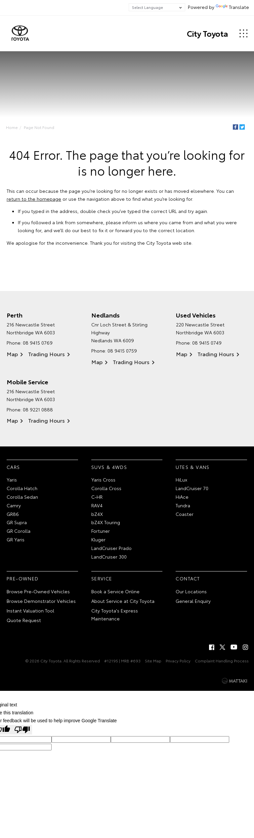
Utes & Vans (192, 467)
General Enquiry (193, 601)
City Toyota (207, 33)
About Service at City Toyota (122, 601)
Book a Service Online (115, 591)
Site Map (153, 661)
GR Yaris (15, 539)
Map (12, 354)
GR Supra (17, 522)
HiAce (182, 497)
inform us (132, 222)
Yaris (12, 480)
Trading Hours (46, 354)
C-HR (97, 497)
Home (12, 127)
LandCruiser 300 (109, 556)
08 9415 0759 (122, 351)
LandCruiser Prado (111, 548)
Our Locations (191, 591)
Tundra (183, 505)
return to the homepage (34, 198)
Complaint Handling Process (222, 661)
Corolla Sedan (22, 497)
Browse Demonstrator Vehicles (41, 601)
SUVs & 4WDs (109, 467)
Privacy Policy (178, 661)
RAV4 (97, 505)
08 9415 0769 (38, 343)
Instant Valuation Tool (30, 610)
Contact (188, 578)
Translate (232, 7)
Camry (14, 505)
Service (101, 578)
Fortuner (100, 531)
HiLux (181, 480)
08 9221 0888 (38, 409)
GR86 (13, 514)
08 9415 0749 (207, 343)
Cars (13, 467)
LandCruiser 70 (192, 488)
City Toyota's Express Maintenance (114, 614)
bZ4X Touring (105, 522)
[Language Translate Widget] (157, 7)
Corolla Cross (106, 488)
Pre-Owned (23, 578)
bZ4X (97, 514)
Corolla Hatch (22, 488)
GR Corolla (18, 531)
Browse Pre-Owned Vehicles (38, 591)
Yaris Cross (103, 480)
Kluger (98, 539)
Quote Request (24, 620)
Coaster (184, 514)
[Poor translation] (22, 729)
